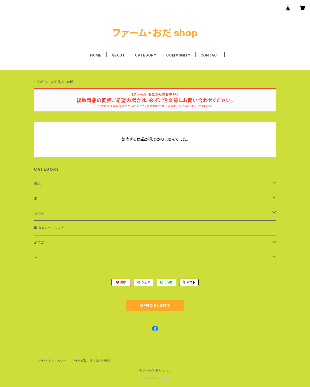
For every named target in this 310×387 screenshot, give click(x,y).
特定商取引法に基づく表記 (92, 361)
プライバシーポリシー (52, 361)
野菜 (37, 183)
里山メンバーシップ (49, 228)
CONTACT (210, 55)
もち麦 (39, 213)
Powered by (155, 378)
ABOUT (118, 55)
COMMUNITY (178, 55)
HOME (95, 55)
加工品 (55, 82)
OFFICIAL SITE (155, 305)
